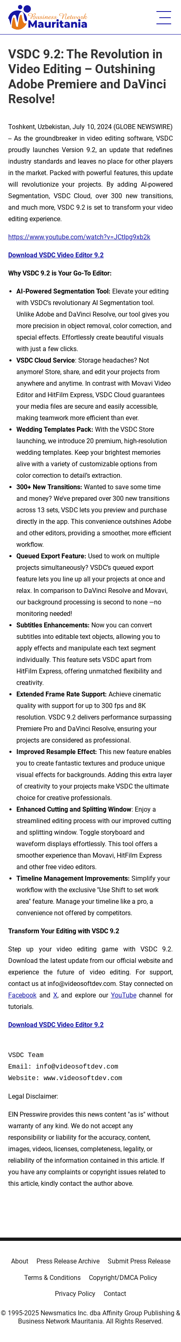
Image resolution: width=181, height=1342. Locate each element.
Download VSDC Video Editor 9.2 (56, 255)
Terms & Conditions (52, 1278)
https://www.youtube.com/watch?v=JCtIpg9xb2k (79, 237)
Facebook (22, 995)
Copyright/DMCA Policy (123, 1278)
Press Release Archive (68, 1261)
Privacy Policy (75, 1294)
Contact (115, 1294)
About (19, 1261)
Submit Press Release (139, 1261)
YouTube (123, 995)
